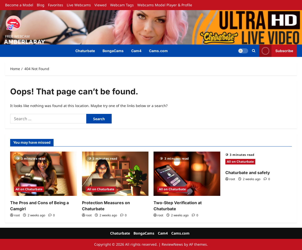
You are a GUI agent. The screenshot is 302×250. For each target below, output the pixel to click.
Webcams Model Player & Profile (164, 5)
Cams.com (158, 51)
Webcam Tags (122, 5)
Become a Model (19, 5)
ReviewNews (172, 244)
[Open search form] (253, 51)
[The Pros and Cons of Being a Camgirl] (43, 174)
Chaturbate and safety (247, 172)
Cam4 (136, 51)
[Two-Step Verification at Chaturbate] (187, 174)
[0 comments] (51, 215)
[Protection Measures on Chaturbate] (115, 174)
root (17, 215)
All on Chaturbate (28, 189)
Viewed (100, 5)
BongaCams (113, 51)
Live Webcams (79, 5)
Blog (40, 5)
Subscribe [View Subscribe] (276, 51)
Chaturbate (85, 51)
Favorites (55, 5)
